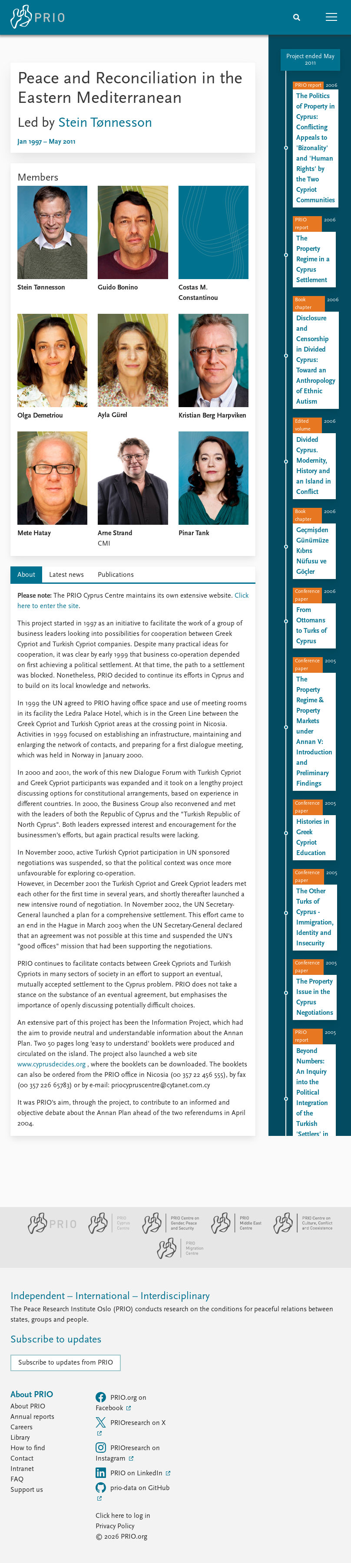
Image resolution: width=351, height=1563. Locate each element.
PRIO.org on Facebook (121, 1402)
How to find (27, 1448)
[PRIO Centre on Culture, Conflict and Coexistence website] (298, 1232)
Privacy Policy (115, 1526)
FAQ (16, 1479)
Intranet (22, 1469)
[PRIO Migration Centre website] (175, 1257)
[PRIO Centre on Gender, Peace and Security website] (167, 1232)
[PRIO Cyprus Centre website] (105, 1232)
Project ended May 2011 (310, 59)
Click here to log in (123, 1516)
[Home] (37, 17)
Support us (26, 1490)
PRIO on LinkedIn (130, 1473)
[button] (331, 17)
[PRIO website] (48, 1232)
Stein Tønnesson (105, 123)
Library (20, 1438)
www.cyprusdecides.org (51, 1064)
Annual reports (32, 1417)
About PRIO (27, 1406)
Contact (21, 1458)
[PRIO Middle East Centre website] (233, 1232)
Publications (116, 575)
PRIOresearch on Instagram (128, 1452)
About (26, 575)
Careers (21, 1427)
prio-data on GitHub (132, 1487)
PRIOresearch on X (131, 1422)
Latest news (66, 575)
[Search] (296, 17)
